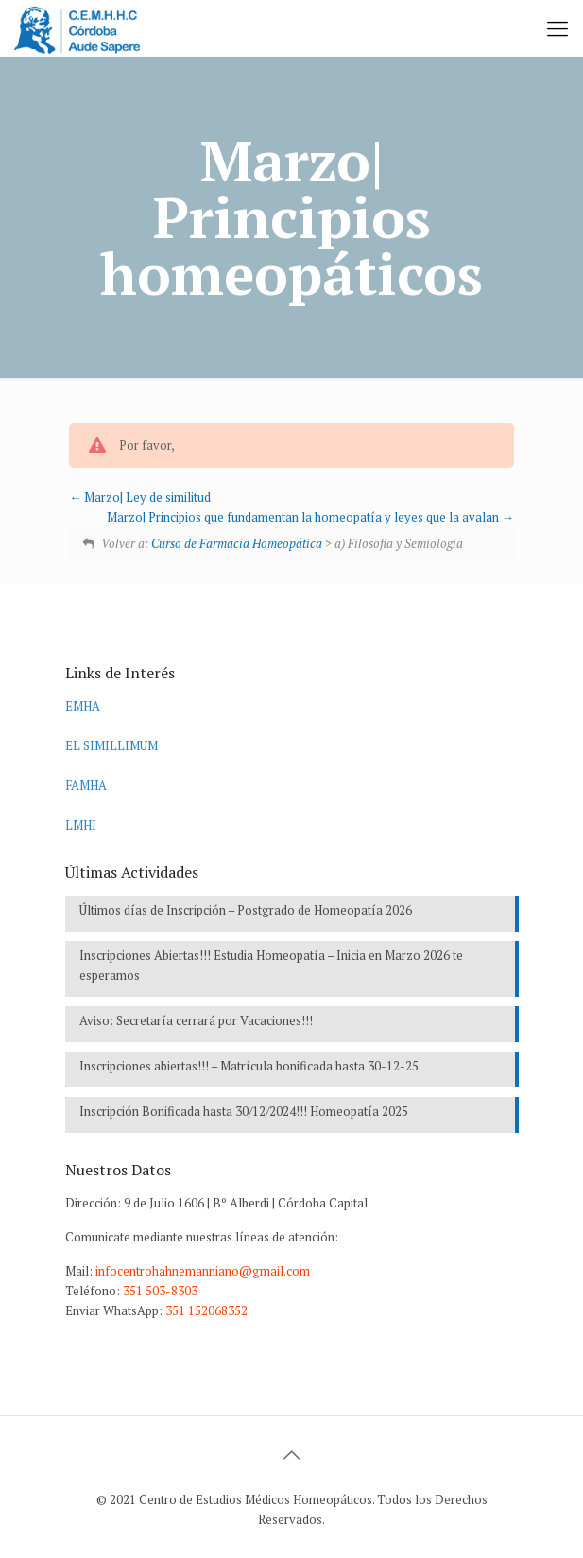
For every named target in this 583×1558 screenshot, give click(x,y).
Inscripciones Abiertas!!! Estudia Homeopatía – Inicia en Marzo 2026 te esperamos (271, 965)
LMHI (80, 824)
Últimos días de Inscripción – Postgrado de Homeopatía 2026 (245, 909)
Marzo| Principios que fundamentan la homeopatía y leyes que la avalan (310, 516)
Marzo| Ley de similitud (140, 496)
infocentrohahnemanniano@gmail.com (202, 1270)
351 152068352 (206, 1310)
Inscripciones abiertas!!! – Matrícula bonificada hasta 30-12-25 (249, 1065)
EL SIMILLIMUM (111, 745)
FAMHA (86, 785)
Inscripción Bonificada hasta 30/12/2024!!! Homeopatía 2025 (243, 1111)
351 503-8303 (160, 1290)
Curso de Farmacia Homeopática (236, 543)
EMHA (82, 705)
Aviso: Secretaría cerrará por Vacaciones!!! (196, 1020)
